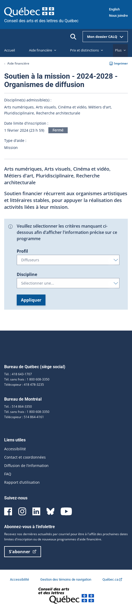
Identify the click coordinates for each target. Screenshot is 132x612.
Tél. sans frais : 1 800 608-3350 (26, 379)
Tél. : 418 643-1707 (18, 374)
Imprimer (118, 63)
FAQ (7, 473)
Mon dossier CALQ (105, 36)
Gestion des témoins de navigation (66, 579)
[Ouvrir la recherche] (73, 37)
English (114, 9)
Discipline (27, 274)
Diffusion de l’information (26, 465)
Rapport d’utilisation (22, 482)
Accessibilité (15, 448)
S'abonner (22, 552)
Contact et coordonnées (25, 457)
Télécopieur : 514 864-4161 (24, 417)
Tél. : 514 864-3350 (18, 406)
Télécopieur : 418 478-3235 (24, 384)
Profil (22, 251)
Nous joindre (118, 16)
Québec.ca (112, 579)
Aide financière (18, 63)
